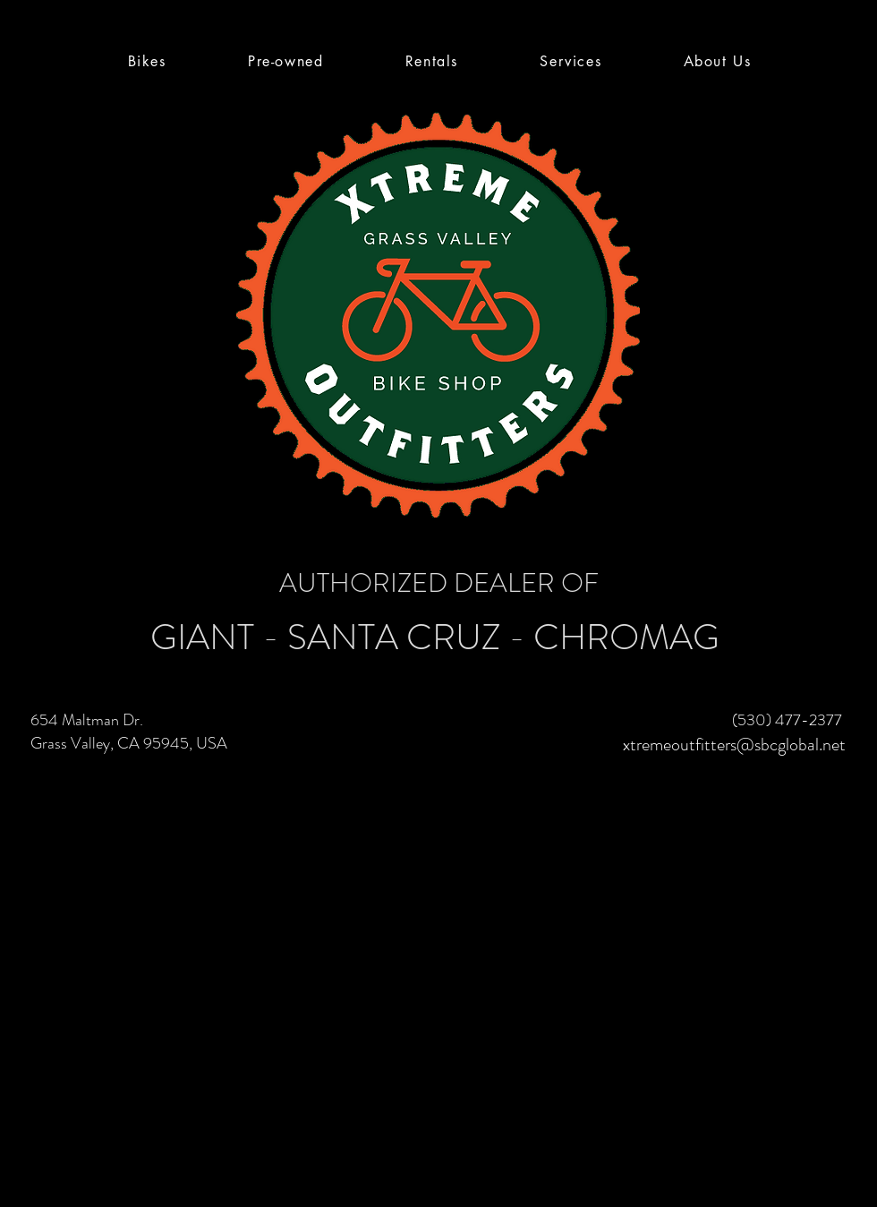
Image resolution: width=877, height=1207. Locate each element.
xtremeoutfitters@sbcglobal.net (734, 745)
